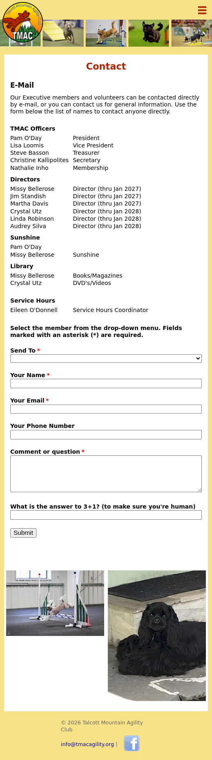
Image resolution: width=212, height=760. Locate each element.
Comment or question (45, 451)
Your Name (27, 375)
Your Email (27, 400)
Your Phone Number (42, 426)
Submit (23, 532)
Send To (23, 350)
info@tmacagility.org (87, 744)
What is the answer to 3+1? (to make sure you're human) (103, 506)
